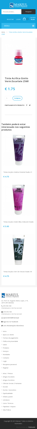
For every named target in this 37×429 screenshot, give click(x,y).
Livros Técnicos (8, 403)
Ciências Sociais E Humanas (12, 383)
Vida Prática (7, 410)
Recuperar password (10, 364)
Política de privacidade (10, 341)
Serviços (6, 351)
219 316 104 (11, 307)
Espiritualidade (8, 393)
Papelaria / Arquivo (9, 406)
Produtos (6, 348)
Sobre (5, 345)
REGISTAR (10, 19)
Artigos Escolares (9, 377)
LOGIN (18, 19)
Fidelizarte (31, 427)
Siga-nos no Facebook (9, 322)
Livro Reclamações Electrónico (12, 326)
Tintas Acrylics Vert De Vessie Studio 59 (17, 272)
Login (5, 361)
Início (3, 32)
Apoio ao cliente (8, 335)
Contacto (6, 358)
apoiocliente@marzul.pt (10, 318)
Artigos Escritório (8, 380)
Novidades (6, 354)
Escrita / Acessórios (9, 390)
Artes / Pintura (8, 373)
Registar (5, 368)
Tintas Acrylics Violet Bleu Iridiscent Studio (18, 222)
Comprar (17, 98)
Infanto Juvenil (8, 397)
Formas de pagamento (10, 338)
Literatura (6, 400)
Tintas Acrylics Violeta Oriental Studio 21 (17, 172)
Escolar (5, 387)
